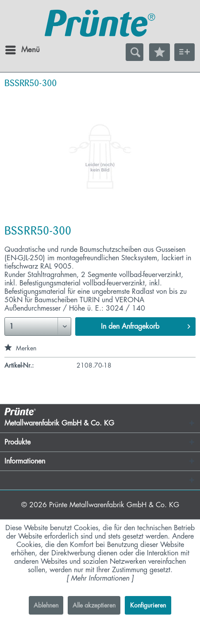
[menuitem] (13, 50)
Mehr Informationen (100, 578)
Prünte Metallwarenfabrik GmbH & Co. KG (114, 505)
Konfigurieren (148, 605)
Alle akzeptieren (94, 605)
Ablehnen (46, 605)
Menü (15, 48)
